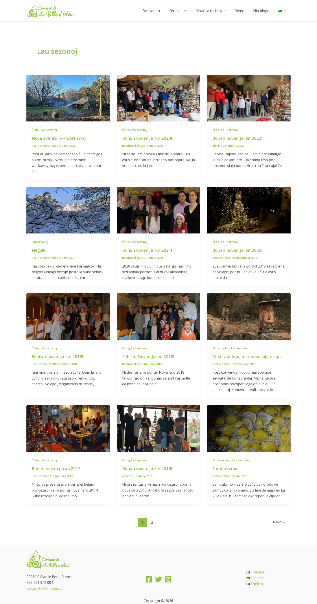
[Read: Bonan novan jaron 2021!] (158, 209)
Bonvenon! (161, 10)
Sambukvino (225, 468)
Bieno (244, 10)
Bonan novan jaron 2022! (238, 138)
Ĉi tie (36, 130)
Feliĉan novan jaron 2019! (59, 356)
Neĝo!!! (39, 250)
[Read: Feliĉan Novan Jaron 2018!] (158, 315)
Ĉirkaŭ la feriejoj (216, 11)
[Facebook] (148, 579)
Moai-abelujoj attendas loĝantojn (248, 356)
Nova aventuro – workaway (61, 138)
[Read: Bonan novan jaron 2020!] (249, 209)
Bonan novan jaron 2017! (58, 468)
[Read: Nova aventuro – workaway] (68, 97)
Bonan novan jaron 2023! (148, 138)
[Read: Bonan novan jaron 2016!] (158, 428)
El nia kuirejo (222, 460)
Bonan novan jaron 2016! (148, 468)
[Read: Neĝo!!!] (68, 209)
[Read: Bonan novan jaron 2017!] (68, 428)
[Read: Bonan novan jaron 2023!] (158, 97)
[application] (191, 11)
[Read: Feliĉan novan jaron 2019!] (68, 315)
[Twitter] (158, 579)
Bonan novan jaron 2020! (238, 250)
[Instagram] (168, 579)
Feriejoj (185, 11)
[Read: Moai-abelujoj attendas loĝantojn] (249, 315)
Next (278, 522)
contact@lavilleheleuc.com (47, 588)
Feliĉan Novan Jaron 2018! (149, 356)
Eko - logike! (221, 348)
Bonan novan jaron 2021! (148, 250)
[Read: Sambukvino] (249, 428)
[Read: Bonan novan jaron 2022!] (249, 97)
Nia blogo (264, 10)
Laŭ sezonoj (50, 130)
